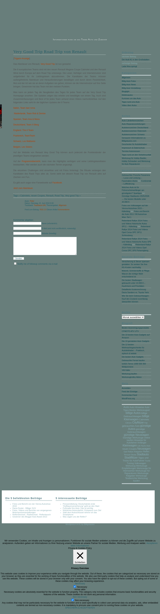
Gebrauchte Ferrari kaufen (133, 360)
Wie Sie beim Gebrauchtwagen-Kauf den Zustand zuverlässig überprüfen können (135, 299)
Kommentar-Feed (129, 395)
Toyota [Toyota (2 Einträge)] (147, 461)
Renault (49, 195)
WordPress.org (128, 398)
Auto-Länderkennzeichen (132, 121)
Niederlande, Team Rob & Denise (29, 113)
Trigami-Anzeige (21, 58)
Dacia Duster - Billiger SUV (24, 508)
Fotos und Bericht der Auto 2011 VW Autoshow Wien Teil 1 (135, 214)
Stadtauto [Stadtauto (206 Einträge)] (143, 454)
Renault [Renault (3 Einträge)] (127, 455)
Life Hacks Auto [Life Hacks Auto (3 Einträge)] (143, 446)
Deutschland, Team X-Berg (26, 124)
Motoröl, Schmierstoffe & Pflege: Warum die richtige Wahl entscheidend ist (136, 274)
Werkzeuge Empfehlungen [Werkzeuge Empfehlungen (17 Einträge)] (134, 467)
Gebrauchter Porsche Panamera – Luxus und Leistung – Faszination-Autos (136, 178)
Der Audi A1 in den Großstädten (135, 60)
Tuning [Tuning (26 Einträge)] (130, 463)
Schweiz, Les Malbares (24, 141)
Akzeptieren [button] (152, 543)
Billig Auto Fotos (129, 81)
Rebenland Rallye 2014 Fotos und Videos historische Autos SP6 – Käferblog (136, 242)
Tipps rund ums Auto (131, 102)
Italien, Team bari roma (24, 108)
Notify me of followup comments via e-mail (37, 268)
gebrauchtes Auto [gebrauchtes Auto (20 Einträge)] (131, 426)
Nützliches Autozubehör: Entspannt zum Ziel (82, 510)
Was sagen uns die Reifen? (75, 517)
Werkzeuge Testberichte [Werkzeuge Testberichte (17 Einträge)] (136, 477)
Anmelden (126, 388)
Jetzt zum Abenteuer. (23, 188)
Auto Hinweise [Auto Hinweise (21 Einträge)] (137, 407)
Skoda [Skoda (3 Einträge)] (133, 455)
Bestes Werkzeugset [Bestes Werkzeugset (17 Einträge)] (139, 410)
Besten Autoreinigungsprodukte (135, 328)
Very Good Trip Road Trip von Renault (50, 51)
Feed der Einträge (129, 391)
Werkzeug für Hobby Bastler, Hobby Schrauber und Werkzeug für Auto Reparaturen (136, 161)
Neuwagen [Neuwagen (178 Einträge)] (144, 448)
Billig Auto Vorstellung (131, 88)
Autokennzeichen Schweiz (133, 134)
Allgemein (62, 205)
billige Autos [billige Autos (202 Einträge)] (133, 412)
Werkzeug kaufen (129, 374)
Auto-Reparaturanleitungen (133, 124)
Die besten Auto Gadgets (132, 357)
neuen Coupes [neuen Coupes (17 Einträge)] (129, 449)
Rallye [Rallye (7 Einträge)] (130, 452)
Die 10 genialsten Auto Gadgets (135, 341)
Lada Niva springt (129, 66)
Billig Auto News (129, 84)
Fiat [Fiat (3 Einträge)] (145, 423)
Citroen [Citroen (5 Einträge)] (129, 423)
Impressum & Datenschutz (133, 148)
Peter (32, 201)
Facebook (57, 182)
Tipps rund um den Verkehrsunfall (136, 155)
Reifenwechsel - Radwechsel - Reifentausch (31, 515)
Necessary (82, 587)
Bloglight (125, 91)
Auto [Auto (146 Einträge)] (126, 407)
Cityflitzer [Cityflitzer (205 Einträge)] (138, 422)
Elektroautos (127, 95)
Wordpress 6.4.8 (73, 524)
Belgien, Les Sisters (22, 147)
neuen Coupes (38, 195)
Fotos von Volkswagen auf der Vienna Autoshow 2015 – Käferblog (135, 208)
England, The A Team (23, 130)
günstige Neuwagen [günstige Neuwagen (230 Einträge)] (136, 434)
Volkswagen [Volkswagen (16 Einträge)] (140, 463)
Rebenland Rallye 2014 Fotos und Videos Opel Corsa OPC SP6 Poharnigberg (136, 248)
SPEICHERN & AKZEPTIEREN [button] (80, 608)
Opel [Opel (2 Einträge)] (125, 452)
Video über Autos (129, 105)
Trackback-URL (40, 205)
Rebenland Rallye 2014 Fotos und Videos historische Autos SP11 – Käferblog (135, 223)
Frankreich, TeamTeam (24, 135)
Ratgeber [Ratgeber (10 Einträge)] (138, 451)
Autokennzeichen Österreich (134, 131)
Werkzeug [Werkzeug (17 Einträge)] (131, 466)
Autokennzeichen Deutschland (135, 127)
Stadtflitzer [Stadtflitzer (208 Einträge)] (131, 457)
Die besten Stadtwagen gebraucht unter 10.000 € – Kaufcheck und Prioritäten (133, 283)
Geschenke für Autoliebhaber (134, 144)
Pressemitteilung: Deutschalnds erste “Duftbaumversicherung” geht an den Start (81, 505)
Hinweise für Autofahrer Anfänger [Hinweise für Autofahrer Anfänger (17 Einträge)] (136, 441)
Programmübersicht (31, 161)
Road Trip (59, 195)
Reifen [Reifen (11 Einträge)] (146, 451)
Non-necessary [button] (80, 597)
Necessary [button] (80, 583)
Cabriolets (25, 195)
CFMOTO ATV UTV (130, 331)
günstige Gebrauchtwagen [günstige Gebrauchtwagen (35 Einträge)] (136, 430)
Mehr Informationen (80, 545)
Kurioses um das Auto (131, 98)
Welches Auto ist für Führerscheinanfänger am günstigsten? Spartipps (133, 190)
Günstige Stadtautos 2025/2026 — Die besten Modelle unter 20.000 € (135, 199)
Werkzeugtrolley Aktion (132, 377)
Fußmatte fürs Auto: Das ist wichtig (78, 508)
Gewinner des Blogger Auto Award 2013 (29, 517)
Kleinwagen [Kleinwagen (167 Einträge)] (130, 445)
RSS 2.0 (43, 210)
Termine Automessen (131, 151)
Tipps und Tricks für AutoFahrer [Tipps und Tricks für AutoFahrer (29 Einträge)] (135, 459)
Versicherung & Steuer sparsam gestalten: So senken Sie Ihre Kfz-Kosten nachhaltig (135, 264)
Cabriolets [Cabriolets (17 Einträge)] (144, 419)
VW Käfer (126, 370)
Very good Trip (72, 195)
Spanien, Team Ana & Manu (26, 119)
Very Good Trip (48, 64)
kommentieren (63, 210)
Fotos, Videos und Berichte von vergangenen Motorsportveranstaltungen (32, 511)
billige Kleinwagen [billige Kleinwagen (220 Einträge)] (136, 418)
